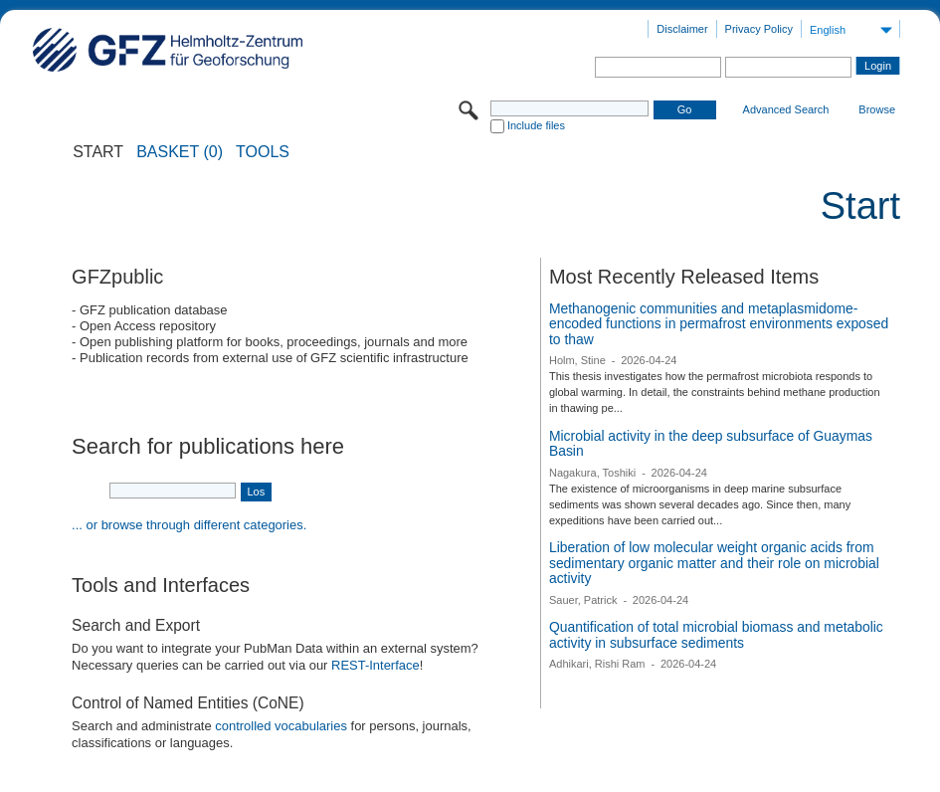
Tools (262, 152)
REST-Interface (375, 665)
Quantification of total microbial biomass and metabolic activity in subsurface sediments (716, 635)
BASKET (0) (179, 152)
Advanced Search (786, 109)
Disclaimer (682, 29)
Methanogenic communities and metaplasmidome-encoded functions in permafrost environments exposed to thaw (718, 323)
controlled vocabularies (281, 725)
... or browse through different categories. (189, 524)
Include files (536, 125)
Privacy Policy (759, 29)
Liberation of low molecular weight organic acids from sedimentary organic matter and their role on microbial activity (714, 562)
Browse (876, 109)
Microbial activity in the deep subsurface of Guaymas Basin (710, 444)
